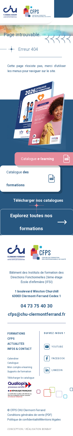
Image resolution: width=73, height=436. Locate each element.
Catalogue (24, 169)
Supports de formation (19, 371)
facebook (54, 358)
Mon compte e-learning (19, 366)
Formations (16, 333)
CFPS (11, 338)
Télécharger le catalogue (20, 377)
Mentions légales (50, 419)
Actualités (15, 343)
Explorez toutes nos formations (31, 221)
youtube (53, 346)
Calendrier (12, 358)
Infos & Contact (19, 348)
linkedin (53, 370)
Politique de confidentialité (23, 419)
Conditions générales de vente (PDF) (29, 414)
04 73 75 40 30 (37, 305)
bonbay (46, 428)
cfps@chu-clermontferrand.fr (36, 313)
